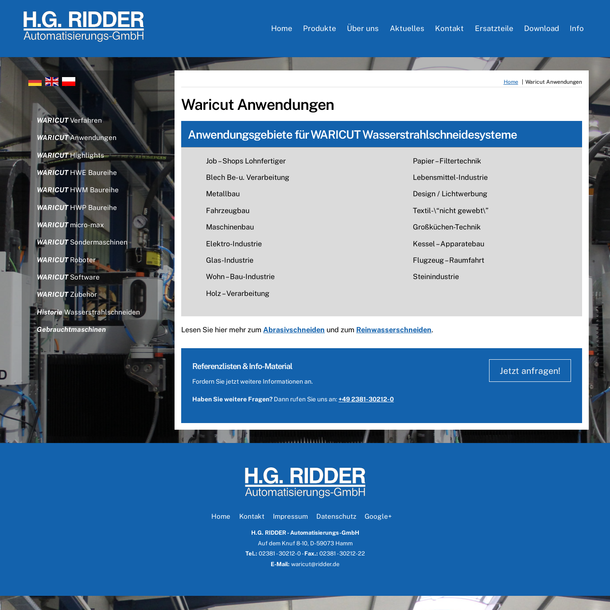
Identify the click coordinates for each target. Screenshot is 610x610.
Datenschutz (336, 530)
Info (577, 31)
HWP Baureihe (78, 218)
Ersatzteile (494, 31)
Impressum (290, 530)
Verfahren (70, 126)
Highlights (71, 163)
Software (69, 290)
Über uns (363, 31)
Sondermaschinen (84, 254)
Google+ (378, 530)
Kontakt (449, 31)
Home (281, 31)
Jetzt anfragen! (527, 384)
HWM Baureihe (78, 199)
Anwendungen (78, 144)
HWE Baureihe (78, 181)
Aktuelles (407, 31)
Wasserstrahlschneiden (89, 327)
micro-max (72, 236)
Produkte (319, 31)
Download (541, 31)
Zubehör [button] (68, 308)
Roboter (67, 272)
